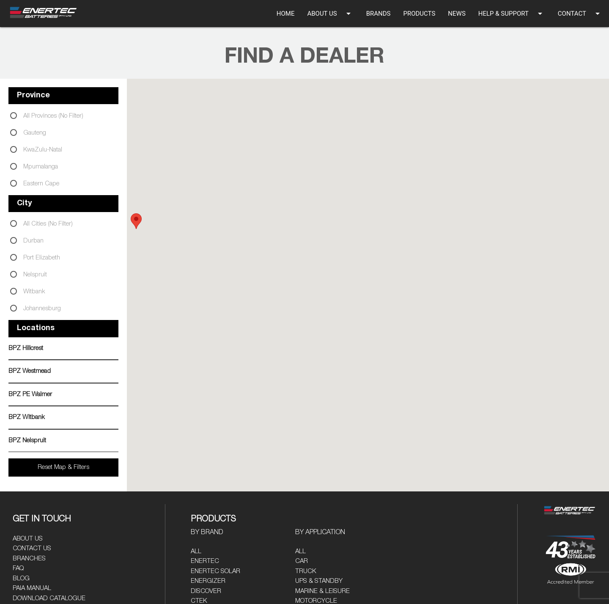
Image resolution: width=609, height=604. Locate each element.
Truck (305, 571)
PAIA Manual (32, 588)
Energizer (208, 581)
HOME (286, 13)
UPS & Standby (319, 581)
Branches (29, 558)
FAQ (18, 568)
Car (301, 561)
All (196, 551)
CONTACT (580, 13)
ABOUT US (330, 13)
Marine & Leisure (322, 591)
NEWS (456, 13)
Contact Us (32, 548)
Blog (21, 578)
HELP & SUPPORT (511, 13)
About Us (28, 538)
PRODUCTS (419, 13)
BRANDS (378, 13)
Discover (206, 591)
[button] (136, 221)
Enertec (205, 561)
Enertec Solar (215, 571)
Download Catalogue (49, 598)
